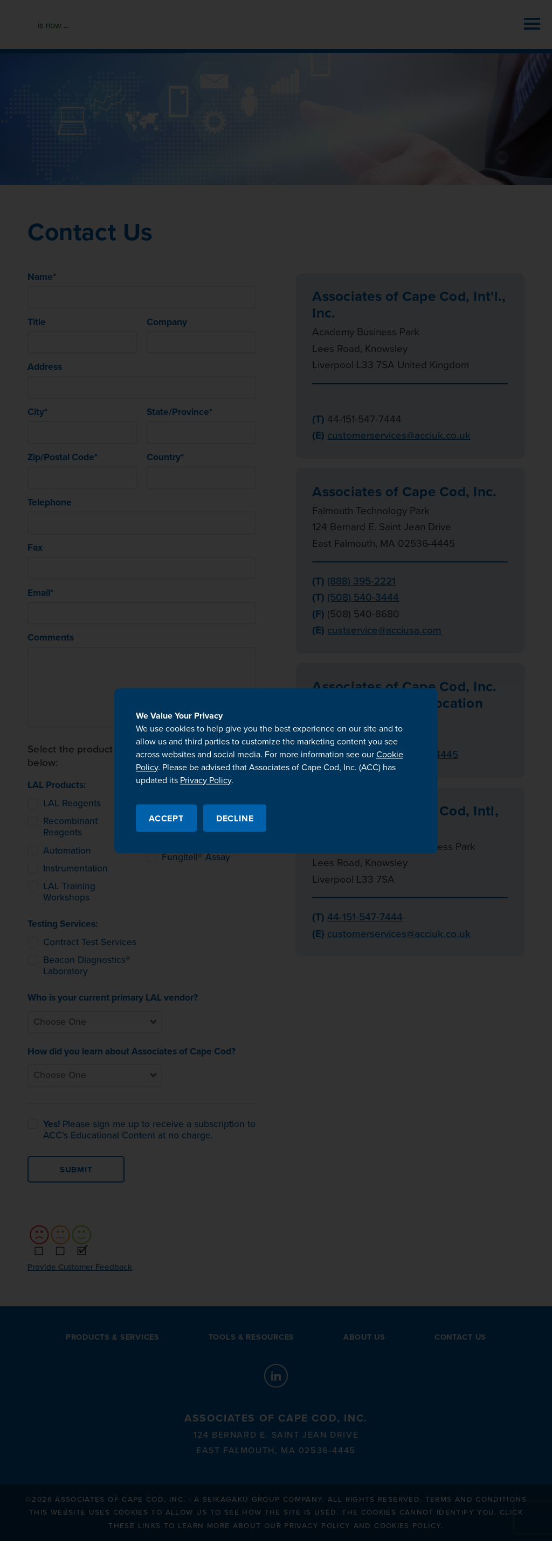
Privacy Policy (205, 780)
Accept (166, 818)
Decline (235, 818)
